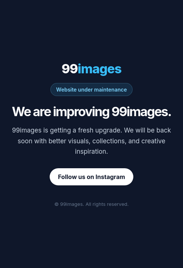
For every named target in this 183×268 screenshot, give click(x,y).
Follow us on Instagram (91, 177)
